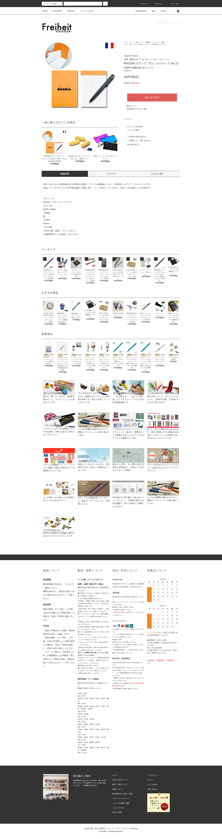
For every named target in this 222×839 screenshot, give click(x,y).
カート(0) (173, 4)
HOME (44, 11)
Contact (161, 11)
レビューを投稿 (131, 130)
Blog (151, 11)
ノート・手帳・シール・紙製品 (140, 42)
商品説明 (64, 174)
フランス (147, 44)
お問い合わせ (152, 789)
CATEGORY (55, 11)
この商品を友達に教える (135, 137)
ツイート (128, 119)
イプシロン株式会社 (118, 634)
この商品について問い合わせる (137, 141)
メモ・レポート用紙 (158, 42)
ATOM (119, 812)
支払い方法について (120, 780)
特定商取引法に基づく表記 (137, 109)
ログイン (157, 4)
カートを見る (152, 784)
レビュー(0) (157, 174)
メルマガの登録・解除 (120, 803)
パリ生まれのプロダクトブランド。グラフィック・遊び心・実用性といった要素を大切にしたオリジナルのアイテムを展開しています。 (128, 429)
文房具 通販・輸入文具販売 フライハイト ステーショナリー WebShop (111, 829)
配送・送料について (120, 784)
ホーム (126, 42)
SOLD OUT (152, 97)
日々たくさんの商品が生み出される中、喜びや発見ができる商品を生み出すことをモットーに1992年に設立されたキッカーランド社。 (163, 429)
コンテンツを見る (84, 11)
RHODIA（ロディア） (159, 44)
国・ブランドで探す (136, 44)
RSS (114, 812)
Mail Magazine (139, 11)
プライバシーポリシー (120, 798)
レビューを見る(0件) (133, 127)
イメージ (111, 174)
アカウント (143, 4)
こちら (67, 584)
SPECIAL (69, 11)
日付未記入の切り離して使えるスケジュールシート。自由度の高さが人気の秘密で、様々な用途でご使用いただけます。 (128, 497)
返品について (132, 106)
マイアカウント (153, 775)
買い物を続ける (131, 145)
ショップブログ (118, 808)
